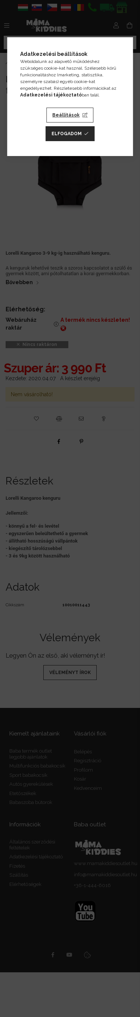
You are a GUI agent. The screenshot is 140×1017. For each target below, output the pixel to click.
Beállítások (66, 115)
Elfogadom (67, 133)
